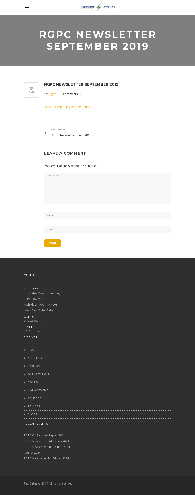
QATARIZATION (38, 374)
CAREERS (33, 366)
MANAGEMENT (37, 390)
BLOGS (32, 414)
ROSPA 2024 (32, 452)
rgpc (53, 94)
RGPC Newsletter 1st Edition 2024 (46, 458)
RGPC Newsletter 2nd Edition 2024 (47, 446)
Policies (33, 406)
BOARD (32, 382)
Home (31, 350)
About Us (34, 358)
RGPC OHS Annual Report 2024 (44, 435)
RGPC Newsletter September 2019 (81, 84)
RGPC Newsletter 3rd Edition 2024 (46, 441)
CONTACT (34, 398)
